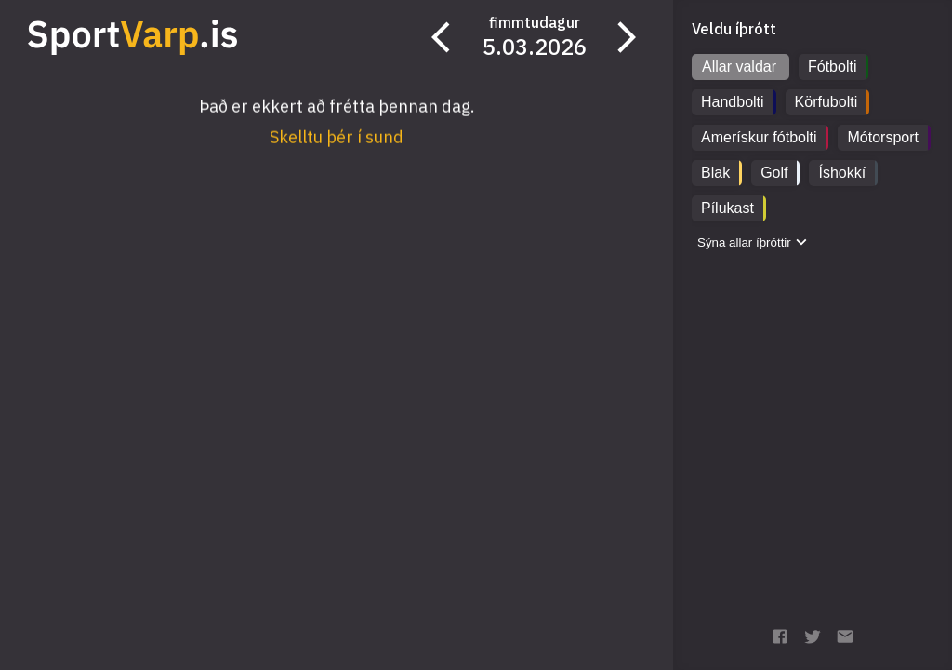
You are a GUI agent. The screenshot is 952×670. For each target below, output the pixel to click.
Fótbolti (832, 66)
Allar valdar (739, 66)
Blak (715, 173)
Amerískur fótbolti (758, 137)
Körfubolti (826, 102)
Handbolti (732, 102)
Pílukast (727, 208)
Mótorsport (882, 137)
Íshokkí (842, 173)
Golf (773, 173)
